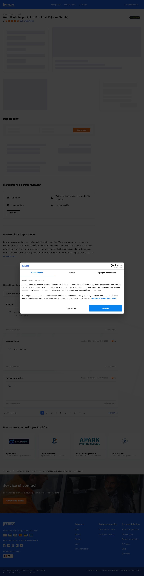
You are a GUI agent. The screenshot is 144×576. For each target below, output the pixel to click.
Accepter (105, 308)
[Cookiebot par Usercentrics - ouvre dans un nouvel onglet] (112, 266)
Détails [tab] (72, 273)
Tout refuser (72, 308)
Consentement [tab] (37, 273)
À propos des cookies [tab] (107, 273)
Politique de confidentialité (104, 298)
